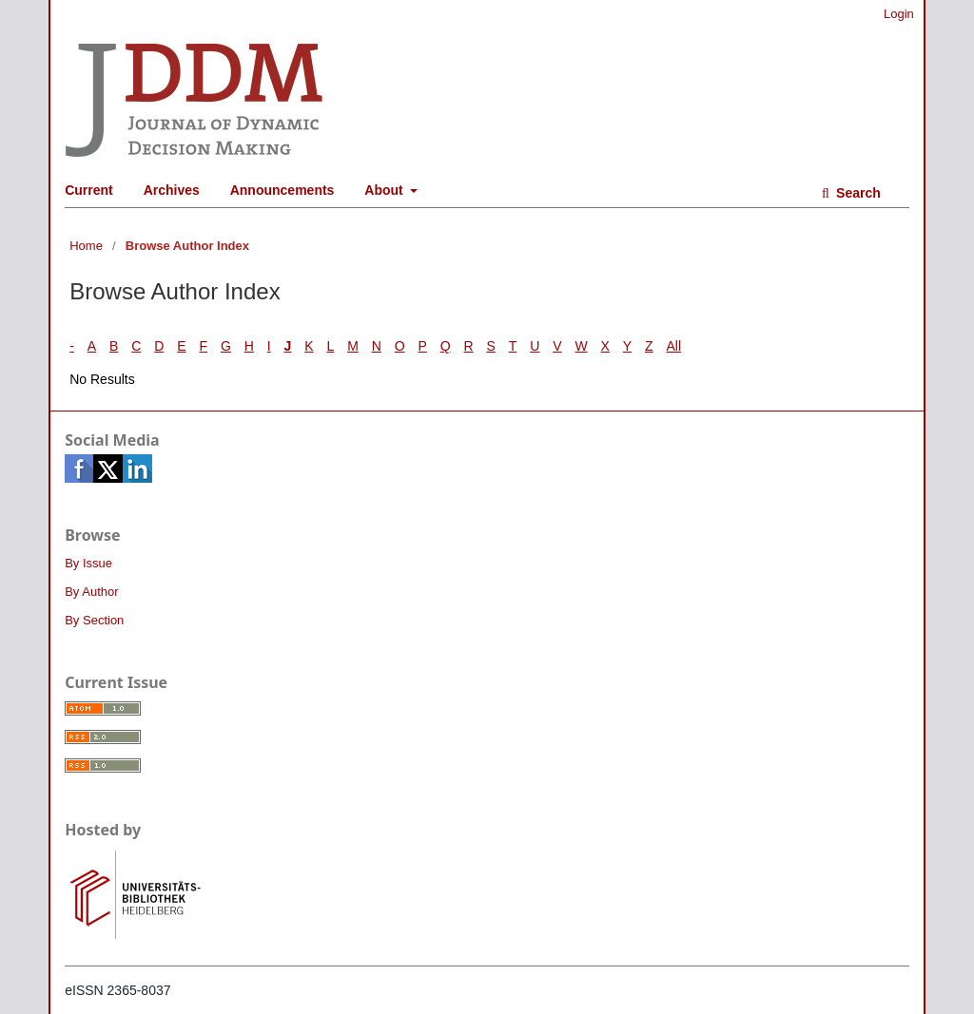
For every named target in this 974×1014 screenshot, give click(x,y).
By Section (94, 620)
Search (856, 193)
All (674, 346)
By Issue (88, 563)
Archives (172, 190)
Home (86, 246)
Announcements (282, 190)
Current (89, 190)
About (385, 190)
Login (899, 14)
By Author (91, 591)
